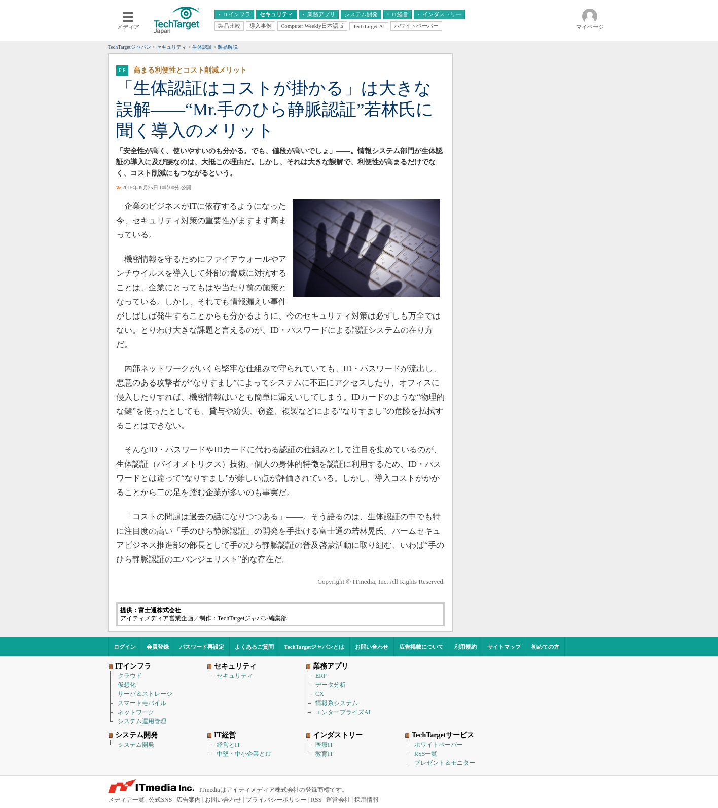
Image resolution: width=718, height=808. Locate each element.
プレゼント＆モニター (444, 762)
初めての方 (545, 647)
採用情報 (366, 799)
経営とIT (228, 744)
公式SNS (160, 799)
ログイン (125, 647)
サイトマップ (504, 647)
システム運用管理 (142, 721)
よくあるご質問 (254, 647)
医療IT (324, 744)
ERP (321, 675)
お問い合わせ (371, 647)
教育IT (324, 753)
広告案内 (188, 799)
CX (319, 693)
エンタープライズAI (343, 712)
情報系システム (336, 703)
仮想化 (127, 684)
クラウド (130, 675)
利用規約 (465, 647)
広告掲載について (421, 647)
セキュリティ (235, 675)
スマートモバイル (142, 703)
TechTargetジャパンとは (314, 647)
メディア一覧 (126, 799)
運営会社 (338, 799)
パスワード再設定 (202, 647)
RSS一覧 (425, 753)
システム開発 (136, 744)
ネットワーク (136, 712)
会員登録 (158, 647)
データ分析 (330, 684)
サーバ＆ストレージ (145, 693)
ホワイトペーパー (438, 744)
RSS (316, 799)
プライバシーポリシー (276, 799)
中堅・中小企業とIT (244, 753)
